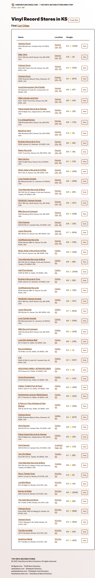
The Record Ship (25, 530)
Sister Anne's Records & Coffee (32, 170)
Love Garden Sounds (27, 179)
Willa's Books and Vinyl (28, 98)
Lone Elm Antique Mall (27, 340)
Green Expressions (26, 377)
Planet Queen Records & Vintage (32, 109)
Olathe (57, 251)
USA (19, 8)
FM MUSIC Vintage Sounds (29, 200)
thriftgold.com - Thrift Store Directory (25, 566)
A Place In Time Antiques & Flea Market (32, 404)
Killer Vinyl (22, 54)
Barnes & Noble (25, 491)
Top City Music (24, 454)
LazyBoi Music (24, 482)
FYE (19, 357)
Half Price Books (25, 270)
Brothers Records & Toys (29, 142)
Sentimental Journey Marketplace (33, 395)
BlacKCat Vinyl (24, 131)
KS (60, 47)
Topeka (58, 454)
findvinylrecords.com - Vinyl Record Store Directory (31, 574)
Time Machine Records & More (31, 189)
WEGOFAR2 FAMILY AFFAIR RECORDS (34, 368)
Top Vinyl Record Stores (23, 559)
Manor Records (25, 150)
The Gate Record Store (28, 500)
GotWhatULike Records (28, 240)
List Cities (23, 25)
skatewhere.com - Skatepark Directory (26, 569)
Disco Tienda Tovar (26, 473)
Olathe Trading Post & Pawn (30, 386)
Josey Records (24, 231)
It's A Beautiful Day (26, 120)
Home (13, 8)
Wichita (58, 473)
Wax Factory (23, 159)
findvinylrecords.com (42, 4)
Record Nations (25, 349)
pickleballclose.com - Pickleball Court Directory (30, 571)
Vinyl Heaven (24, 222)
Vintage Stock (24, 43)
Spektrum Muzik (25, 539)
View (84, 46)
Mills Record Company (28, 211)
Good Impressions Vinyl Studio (31, 87)
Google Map (74, 20)
